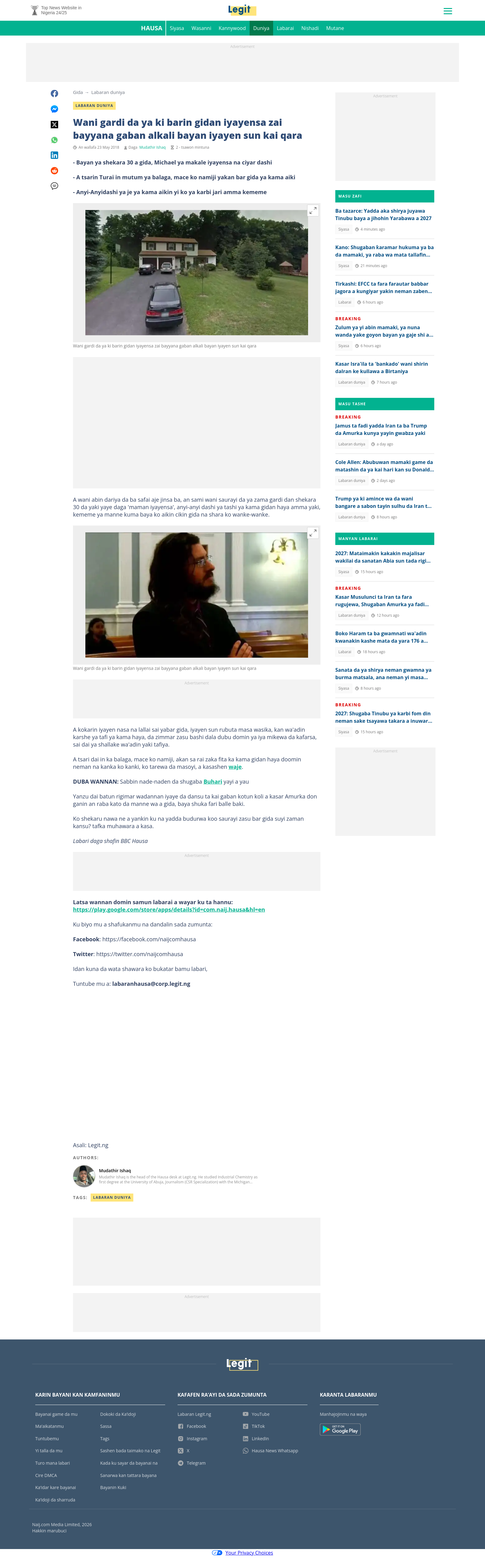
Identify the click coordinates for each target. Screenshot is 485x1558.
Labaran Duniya (112, 1199)
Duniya (261, 29)
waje (235, 768)
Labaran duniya (108, 94)
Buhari (213, 783)
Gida (78, 94)
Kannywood (232, 29)
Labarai (285, 29)
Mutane (335, 29)
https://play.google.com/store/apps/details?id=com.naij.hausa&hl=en (169, 911)
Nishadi (310, 29)
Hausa (151, 29)
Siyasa (177, 29)
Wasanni (201, 29)
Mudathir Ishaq (152, 148)
